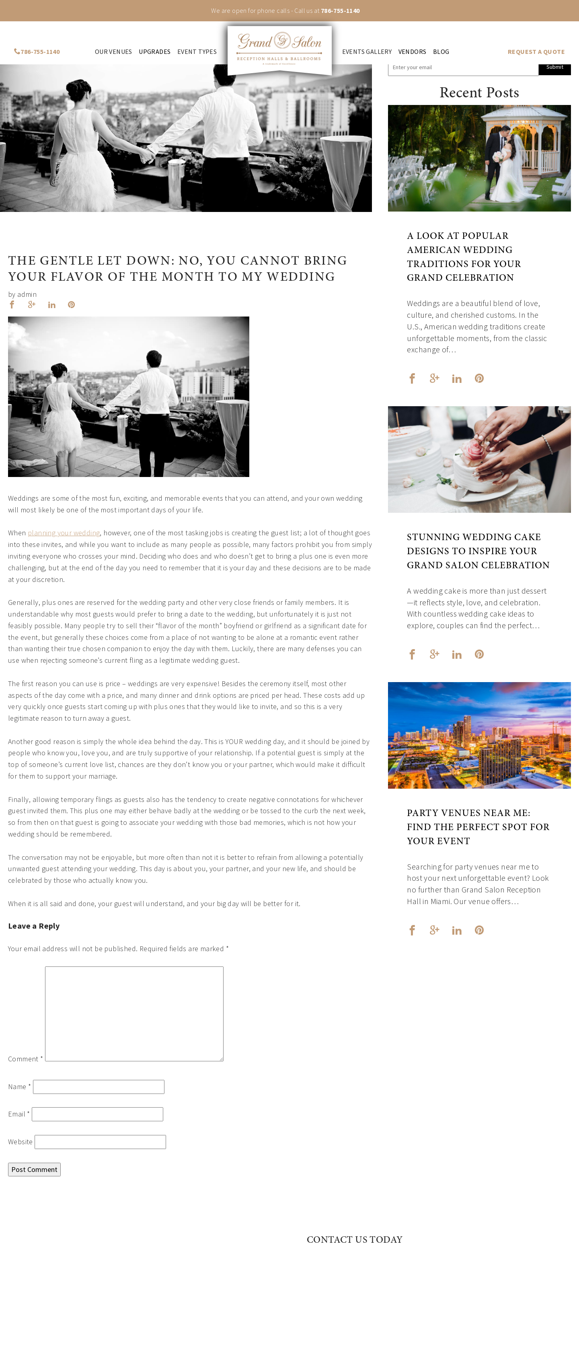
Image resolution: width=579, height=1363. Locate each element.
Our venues (113, 52)
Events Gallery (367, 52)
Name (19, 1086)
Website (20, 1141)
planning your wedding (64, 532)
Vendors (412, 52)
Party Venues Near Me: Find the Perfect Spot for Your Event (478, 828)
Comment (25, 1058)
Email (19, 1113)
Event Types (197, 52)
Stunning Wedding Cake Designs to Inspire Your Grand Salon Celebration (478, 552)
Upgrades (154, 52)
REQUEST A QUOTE (536, 52)
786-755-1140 (340, 10)
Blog (441, 52)
